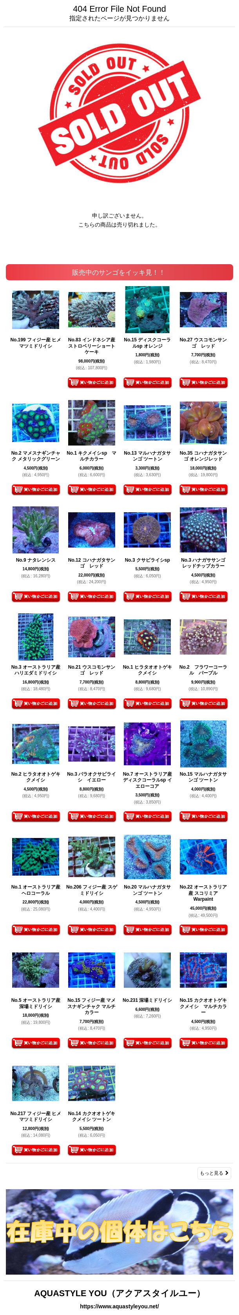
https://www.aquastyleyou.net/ (119, 1306)
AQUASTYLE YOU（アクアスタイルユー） (119, 1293)
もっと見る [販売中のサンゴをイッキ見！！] (214, 1173)
